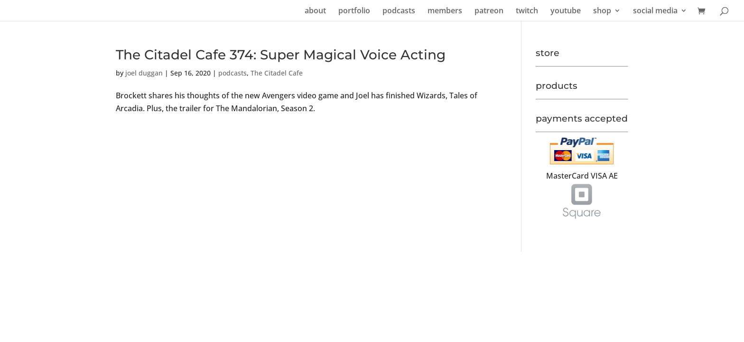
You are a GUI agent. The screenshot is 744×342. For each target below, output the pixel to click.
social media (655, 11)
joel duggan (144, 72)
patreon (488, 11)
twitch (527, 11)
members (445, 11)
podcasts (398, 11)
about (315, 11)
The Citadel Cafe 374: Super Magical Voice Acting (281, 55)
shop (602, 11)
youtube (565, 11)
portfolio (354, 11)
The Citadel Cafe (277, 72)
